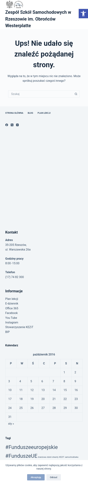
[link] (83, 13)
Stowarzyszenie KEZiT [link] (19, 327)
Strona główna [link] (14, 113)
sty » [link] (11, 423)
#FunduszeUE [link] (21, 456)
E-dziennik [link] (11, 303)
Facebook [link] (11, 313)
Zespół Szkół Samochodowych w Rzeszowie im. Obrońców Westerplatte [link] (38, 19)
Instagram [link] (11, 322)
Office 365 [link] (11, 308)
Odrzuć (53, 477)
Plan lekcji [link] (44, 113)
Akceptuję (36, 477)
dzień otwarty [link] (52, 457)
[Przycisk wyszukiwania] (76, 93)
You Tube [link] (11, 318)
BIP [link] (7, 332)
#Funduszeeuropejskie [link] (31, 447)
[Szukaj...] (40, 93)
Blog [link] (30, 113)
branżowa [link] (42, 457)
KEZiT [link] (61, 457)
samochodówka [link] (71, 457)
